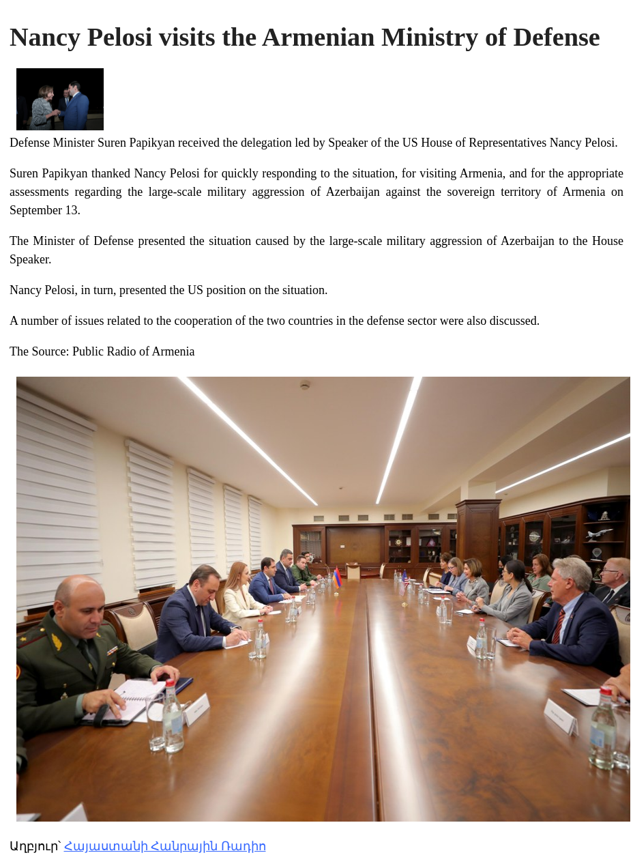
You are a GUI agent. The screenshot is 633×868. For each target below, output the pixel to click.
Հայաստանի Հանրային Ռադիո (165, 846)
